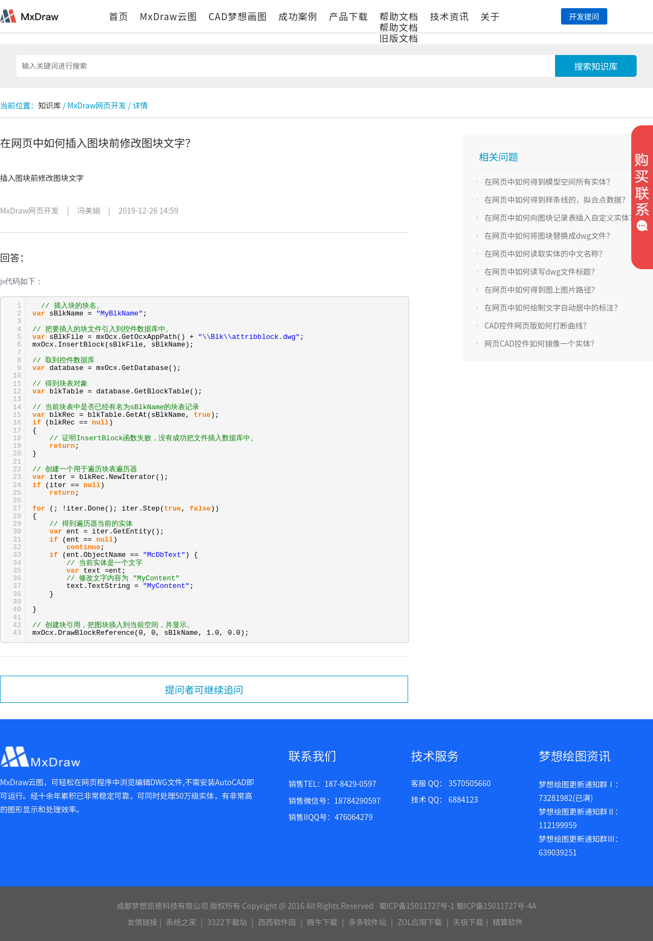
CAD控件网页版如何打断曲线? (535, 325)
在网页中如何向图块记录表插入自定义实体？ (560, 217)
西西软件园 (277, 921)
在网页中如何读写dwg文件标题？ (541, 271)
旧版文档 (398, 38)
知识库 (49, 105)
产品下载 (348, 16)
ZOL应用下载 (419, 921)
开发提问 (584, 16)
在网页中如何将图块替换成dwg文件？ (549, 235)
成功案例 (298, 16)
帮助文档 (398, 16)
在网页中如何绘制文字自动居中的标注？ (552, 307)
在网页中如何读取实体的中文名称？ (545, 253)
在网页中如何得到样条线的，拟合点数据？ (556, 199)
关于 (490, 16)
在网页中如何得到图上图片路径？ (541, 289)
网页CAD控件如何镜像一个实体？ (541, 343)
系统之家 (181, 921)
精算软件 (507, 921)
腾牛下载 (322, 921)
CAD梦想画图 (237, 16)
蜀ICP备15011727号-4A (496, 905)
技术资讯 (449, 16)
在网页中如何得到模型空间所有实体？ (549, 181)
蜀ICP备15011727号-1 (416, 905)
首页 (118, 16)
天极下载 (468, 921)
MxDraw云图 (168, 16)
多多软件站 (367, 921)
